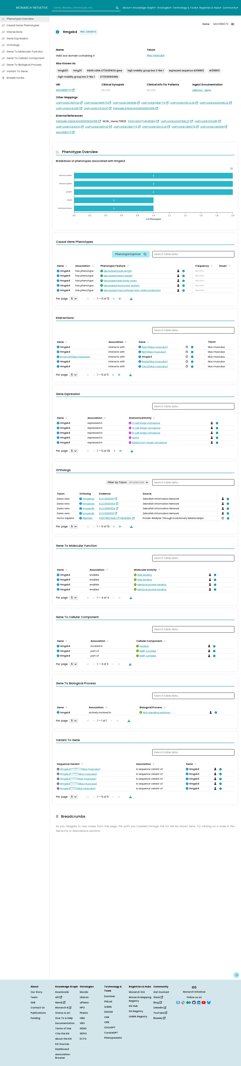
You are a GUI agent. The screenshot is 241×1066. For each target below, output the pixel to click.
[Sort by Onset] (229, 265)
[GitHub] (194, 1002)
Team (34, 997)
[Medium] (188, 1002)
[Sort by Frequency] (211, 265)
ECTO (83, 1038)
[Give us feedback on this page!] (236, 975)
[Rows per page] (73, 298)
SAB (33, 1002)
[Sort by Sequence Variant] (82, 763)
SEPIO (83, 1033)
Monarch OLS (137, 992)
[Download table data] (130, 298)
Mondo (84, 992)
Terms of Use (63, 1028)
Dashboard (62, 1049)
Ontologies (164, 7)
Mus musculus (156, 55)
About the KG (63, 1038)
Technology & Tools (185, 7)
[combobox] (86, 8)
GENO (83, 1028)
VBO (82, 1023)
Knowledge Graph (144, 7)
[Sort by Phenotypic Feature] (127, 265)
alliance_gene (201, 90)
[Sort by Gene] (66, 265)
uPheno (84, 1002)
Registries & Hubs (210, 7)
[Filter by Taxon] (128, 482)
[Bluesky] (209, 1002)
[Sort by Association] (92, 265)
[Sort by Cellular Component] (164, 640)
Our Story (36, 992)
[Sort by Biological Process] (164, 707)
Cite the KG (62, 1033)
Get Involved (161, 992)
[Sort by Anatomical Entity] (154, 417)
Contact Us (38, 1007)
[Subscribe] (178, 1002)
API (58, 997)
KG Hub (133, 1006)
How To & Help (64, 1018)
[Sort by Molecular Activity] (159, 569)
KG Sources (62, 1044)
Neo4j (60, 1002)
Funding (35, 1018)
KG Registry (136, 1011)
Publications (38, 1012)
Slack (158, 997)
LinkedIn (159, 1007)
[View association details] (183, 271)
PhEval (108, 1001)
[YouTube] (204, 1002)
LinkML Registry (138, 1016)
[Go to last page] (119, 298)
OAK (106, 1017)
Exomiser (109, 996)
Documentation (64, 1023)
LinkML (108, 1006)
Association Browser (62, 1056)
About (127, 7)
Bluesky (159, 1018)
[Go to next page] (113, 298)
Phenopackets (113, 1037)
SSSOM (108, 1012)
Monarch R (63, 1007)
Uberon (84, 997)
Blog (157, 1002)
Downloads (62, 992)
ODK (106, 1022)
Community (230, 7)
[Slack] (183, 1002)
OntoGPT (109, 1027)
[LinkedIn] (198, 1002)
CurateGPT (111, 1032)
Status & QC (63, 1012)
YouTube (160, 1012)
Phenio (84, 1012)
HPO (82, 1007)
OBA (82, 1018)
